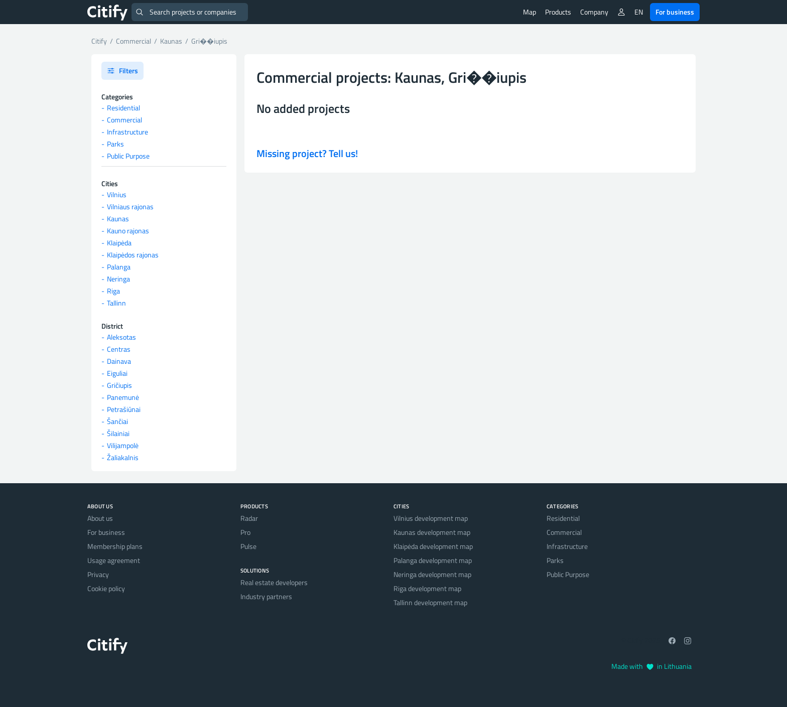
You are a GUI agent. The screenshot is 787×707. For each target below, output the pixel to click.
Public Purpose (128, 156)
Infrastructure (127, 131)
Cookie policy (106, 588)
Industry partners (266, 596)
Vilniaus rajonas (130, 206)
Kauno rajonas (128, 230)
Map (529, 12)
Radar (249, 518)
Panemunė (123, 397)
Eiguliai (117, 373)
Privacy (98, 574)
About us (100, 518)
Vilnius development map (431, 518)
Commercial (124, 119)
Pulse (248, 546)
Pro (245, 532)
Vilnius (116, 194)
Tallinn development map (430, 602)
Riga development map (427, 588)
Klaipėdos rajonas (133, 254)
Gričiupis (119, 385)
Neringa (118, 278)
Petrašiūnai (124, 409)
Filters (122, 70)
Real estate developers (274, 582)
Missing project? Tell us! (307, 153)
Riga (113, 291)
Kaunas (118, 218)
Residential (123, 107)
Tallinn (116, 303)
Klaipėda (119, 242)
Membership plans (115, 546)
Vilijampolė (123, 445)
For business (674, 12)
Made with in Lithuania (651, 666)
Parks (115, 143)
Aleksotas (121, 337)
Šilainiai (118, 433)
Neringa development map (432, 574)
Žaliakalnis (123, 457)
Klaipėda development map (433, 546)
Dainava (119, 361)
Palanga (118, 266)
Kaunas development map (432, 532)
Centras (118, 349)
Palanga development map (433, 560)
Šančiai (117, 421)
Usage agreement (113, 560)
